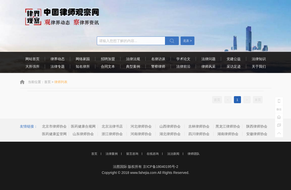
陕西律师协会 (256, 126)
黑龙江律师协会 (228, 126)
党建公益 (234, 59)
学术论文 (183, 59)
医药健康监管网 (54, 134)
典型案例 (133, 66)
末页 (258, 100)
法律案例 (112, 154)
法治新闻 (173, 154)
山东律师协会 (83, 134)
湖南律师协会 (227, 134)
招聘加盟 (108, 59)
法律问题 (208, 59)
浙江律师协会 (112, 134)
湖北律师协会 (170, 134)
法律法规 (133, 59)
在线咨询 (153, 154)
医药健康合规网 (83, 126)
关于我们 (259, 66)
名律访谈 (158, 59)
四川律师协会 (199, 134)
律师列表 (60, 82)
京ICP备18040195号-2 (160, 167)
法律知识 (259, 59)
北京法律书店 (112, 126)
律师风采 (208, 66)
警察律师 (158, 66)
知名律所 (83, 66)
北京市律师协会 (54, 126)
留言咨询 (132, 154)
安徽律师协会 (256, 134)
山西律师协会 (170, 126)
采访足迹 (234, 66)
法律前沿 (183, 66)
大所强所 (32, 66)
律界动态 (58, 59)
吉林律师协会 (199, 126)
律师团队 (194, 154)
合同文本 (108, 66)
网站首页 (32, 59)
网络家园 (83, 59)
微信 (278, 109)
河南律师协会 (141, 134)
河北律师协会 (141, 126)
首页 (47, 82)
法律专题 (58, 66)
